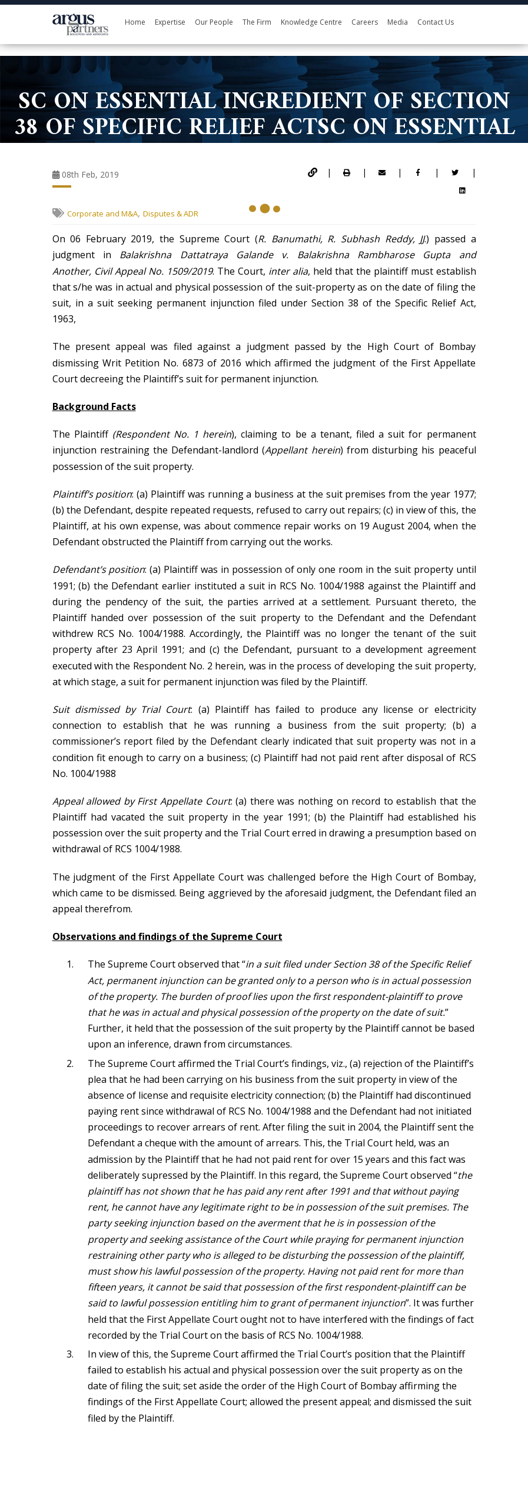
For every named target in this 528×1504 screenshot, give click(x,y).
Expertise (170, 22)
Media (397, 22)
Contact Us (435, 22)
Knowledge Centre (311, 22)
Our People (214, 22)
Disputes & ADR (170, 213)
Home (135, 22)
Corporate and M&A (102, 213)
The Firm (257, 22)
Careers (364, 22)
